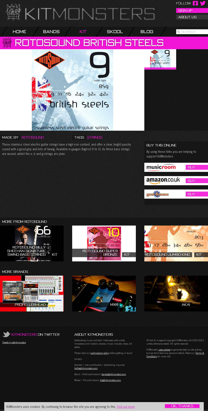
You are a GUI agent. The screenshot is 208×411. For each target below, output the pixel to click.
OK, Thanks (182, 406)
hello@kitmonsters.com (86, 368)
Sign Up (185, 10)
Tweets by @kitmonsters (14, 342)
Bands (51, 31)
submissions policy (99, 353)
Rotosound (33, 137)
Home (19, 31)
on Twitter (35, 334)
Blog (147, 31)
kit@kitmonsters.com (110, 380)
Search (188, 31)
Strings (94, 137)
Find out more (126, 406)
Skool (115, 31)
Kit (83, 31)
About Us (187, 17)
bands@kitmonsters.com (113, 374)
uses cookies (164, 349)
